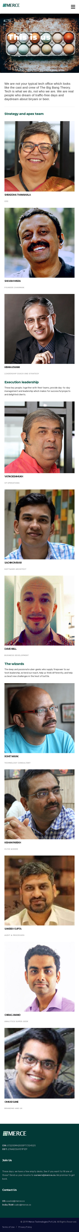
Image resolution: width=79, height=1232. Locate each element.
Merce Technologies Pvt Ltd (42, 1222)
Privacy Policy (25, 1227)
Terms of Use (8, 1227)
